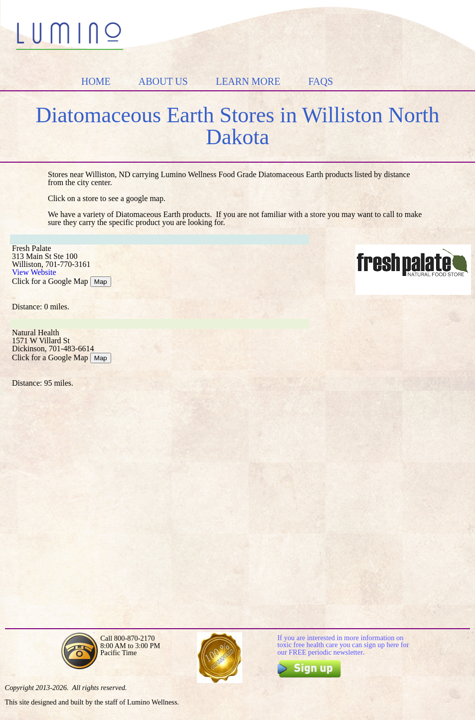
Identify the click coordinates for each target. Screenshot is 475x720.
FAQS (320, 81)
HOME (96, 81)
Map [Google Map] (100, 281)
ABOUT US (163, 81)
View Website (34, 272)
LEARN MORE (248, 81)
